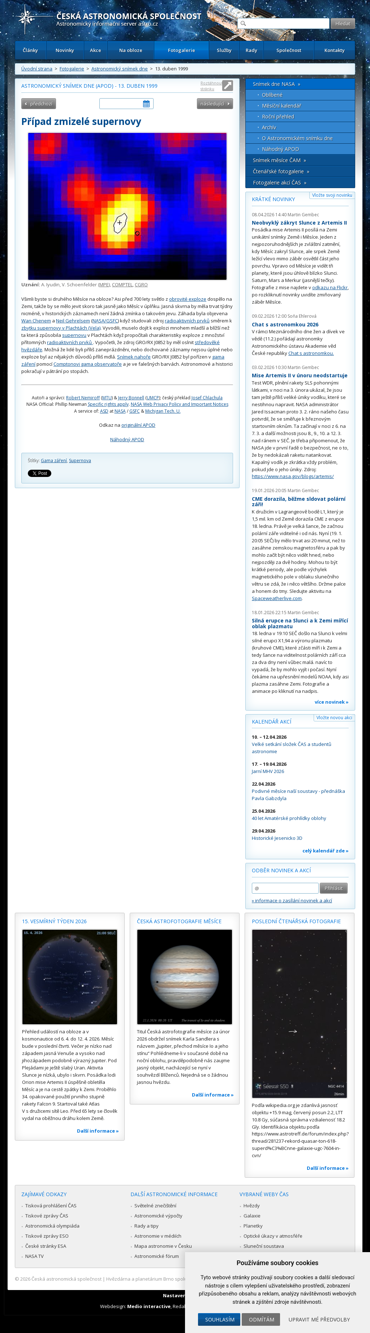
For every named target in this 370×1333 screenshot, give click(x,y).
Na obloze (130, 50)
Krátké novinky (273, 199)
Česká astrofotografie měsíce (179, 921)
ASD (104, 411)
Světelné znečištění (155, 1205)
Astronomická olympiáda (52, 1226)
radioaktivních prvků (187, 320)
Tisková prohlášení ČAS (51, 1205)
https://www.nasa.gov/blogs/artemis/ (293, 476)
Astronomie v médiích (157, 1236)
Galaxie (252, 1215)
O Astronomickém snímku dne (297, 138)
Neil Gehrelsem (73, 320)
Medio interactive (149, 1306)
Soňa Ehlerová (302, 316)
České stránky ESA (45, 1246)
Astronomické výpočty (158, 1215)
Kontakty (334, 50)
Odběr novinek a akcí (281, 870)
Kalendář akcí (271, 721)
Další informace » (98, 1131)
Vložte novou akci (334, 718)
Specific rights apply (108, 404)
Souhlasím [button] (220, 1319)
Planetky (253, 1226)
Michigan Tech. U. (163, 411)
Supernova (80, 460)
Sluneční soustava (264, 1246)
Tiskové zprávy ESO (47, 1236)
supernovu (74, 335)
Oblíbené (272, 94)
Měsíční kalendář (281, 105)
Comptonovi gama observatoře (87, 364)
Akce (95, 50)
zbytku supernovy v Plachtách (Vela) (60, 328)
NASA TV (34, 1256)
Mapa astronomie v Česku (163, 1246)
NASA (120, 411)
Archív (269, 127)
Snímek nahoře (134, 356)
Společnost (288, 50)
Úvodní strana (36, 68)
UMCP (153, 398)
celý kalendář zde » (325, 850)
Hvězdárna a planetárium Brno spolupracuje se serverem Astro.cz (178, 1279)
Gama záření (54, 460)
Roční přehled (278, 116)
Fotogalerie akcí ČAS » (279, 182)
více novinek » (332, 702)
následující (212, 103)
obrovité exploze (187, 299)
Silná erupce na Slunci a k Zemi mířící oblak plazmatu (300, 623)
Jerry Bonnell (131, 398)
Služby (224, 50)
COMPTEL (122, 284)
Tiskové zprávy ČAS (46, 1215)
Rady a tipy (146, 1226)
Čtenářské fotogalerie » (281, 171)
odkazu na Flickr (330, 287)
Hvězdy (252, 1205)
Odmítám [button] (261, 1319)
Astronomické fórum (156, 1256)
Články (30, 50)
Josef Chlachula (207, 398)
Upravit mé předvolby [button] (319, 1319)
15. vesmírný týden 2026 (54, 921)
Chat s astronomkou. (311, 353)
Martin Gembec (303, 215)
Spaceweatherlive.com (277, 598)
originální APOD (138, 425)
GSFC (134, 411)
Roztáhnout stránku (212, 86)
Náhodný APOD (127, 439)
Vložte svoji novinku (332, 195)
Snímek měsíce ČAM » (279, 160)
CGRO (141, 284)
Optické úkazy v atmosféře (273, 1236)
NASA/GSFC (105, 320)
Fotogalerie (181, 50)
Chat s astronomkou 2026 (285, 324)
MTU (107, 398)
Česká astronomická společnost (66, 1279)
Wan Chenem (36, 320)
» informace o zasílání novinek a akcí (292, 900)
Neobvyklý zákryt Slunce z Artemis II (299, 222)
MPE (104, 284)
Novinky (65, 50)
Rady (251, 50)
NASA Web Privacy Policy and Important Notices (179, 404)
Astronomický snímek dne (119, 68)
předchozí (41, 103)
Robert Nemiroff (83, 398)
